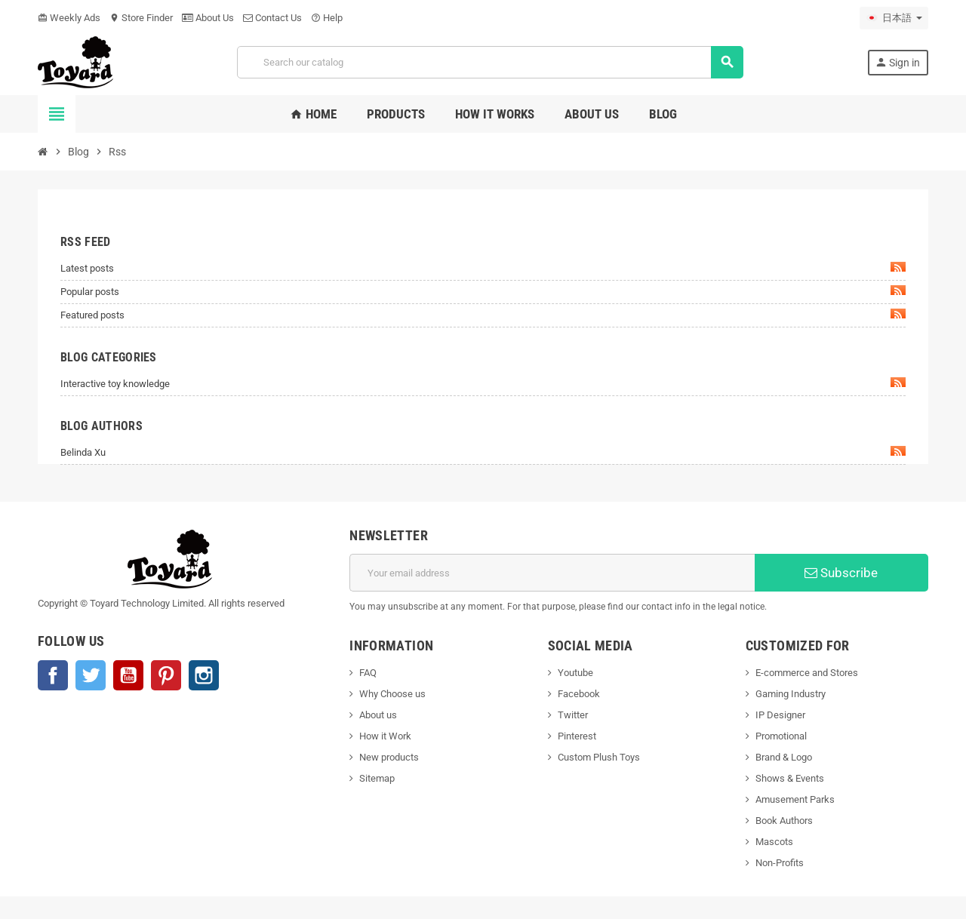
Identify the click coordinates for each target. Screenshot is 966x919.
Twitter (90, 675)
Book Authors (784, 820)
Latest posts (483, 268)
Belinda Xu (483, 452)
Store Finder (141, 17)
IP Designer (780, 715)
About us (378, 715)
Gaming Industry (790, 693)
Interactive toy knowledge (483, 383)
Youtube (575, 672)
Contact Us (272, 17)
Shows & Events (789, 778)
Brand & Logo (783, 757)
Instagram (204, 675)
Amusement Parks (795, 799)
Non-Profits (779, 862)
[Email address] (552, 573)
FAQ (368, 672)
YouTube (128, 675)
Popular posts (483, 291)
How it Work (385, 736)
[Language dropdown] (894, 18)
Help (327, 17)
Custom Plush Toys (599, 757)
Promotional (781, 736)
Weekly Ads (69, 17)
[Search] (490, 62)
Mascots (774, 841)
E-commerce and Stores (806, 672)
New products (389, 757)
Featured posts (483, 315)
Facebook (53, 675)
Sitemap (377, 778)
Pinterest (166, 675)
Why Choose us (392, 693)
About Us (208, 17)
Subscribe (841, 572)
